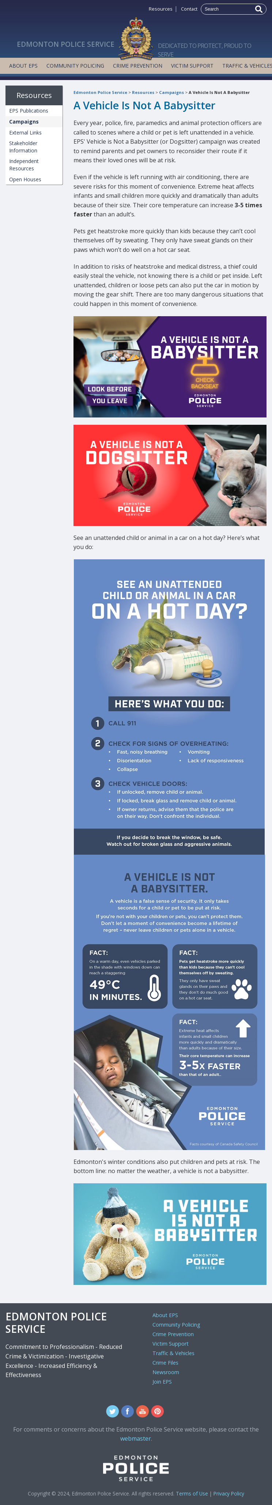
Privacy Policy (229, 1493)
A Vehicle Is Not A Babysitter (219, 92)
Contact (189, 8)
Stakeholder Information (23, 147)
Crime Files (165, 1362)
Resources (161, 8)
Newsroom (165, 1372)
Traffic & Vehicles (173, 1353)
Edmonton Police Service (100, 92)
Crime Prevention (137, 65)
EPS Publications (28, 110)
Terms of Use (192, 1493)
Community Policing (75, 65)
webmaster (135, 1438)
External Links (25, 132)
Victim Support (192, 65)
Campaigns (171, 92)
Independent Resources (24, 165)
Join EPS (162, 1381)
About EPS (23, 65)
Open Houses (25, 179)
